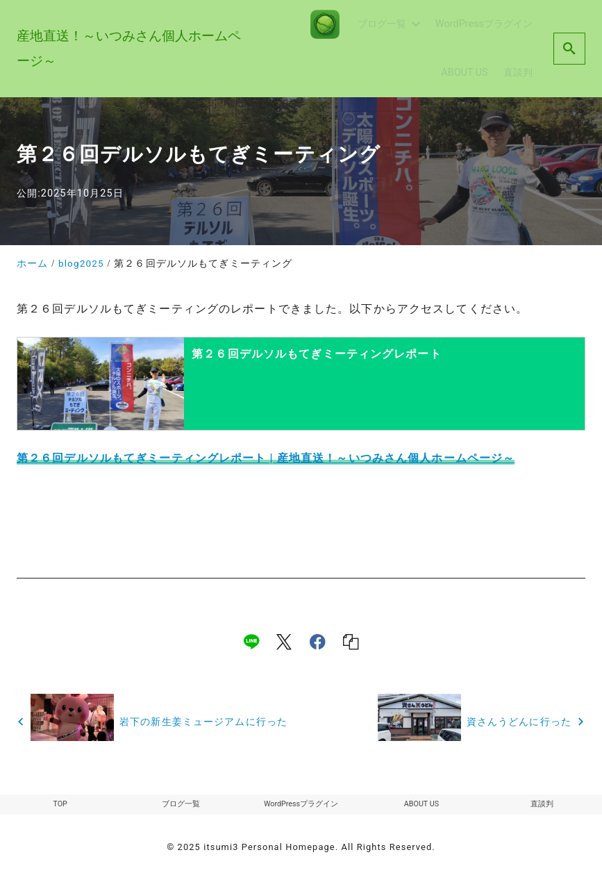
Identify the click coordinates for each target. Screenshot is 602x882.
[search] (569, 48)
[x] (284, 642)
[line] (251, 642)
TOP (60, 805)
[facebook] (318, 642)
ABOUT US (421, 805)
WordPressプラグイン (301, 805)
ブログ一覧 (180, 805)
